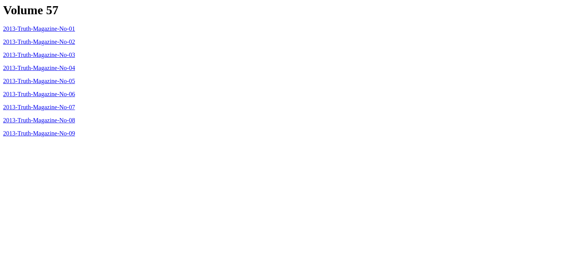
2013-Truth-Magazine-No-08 (39, 120)
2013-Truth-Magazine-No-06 (39, 94)
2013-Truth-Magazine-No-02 (39, 41)
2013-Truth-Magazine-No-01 (39, 28)
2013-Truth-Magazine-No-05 (39, 81)
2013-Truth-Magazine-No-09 (39, 133)
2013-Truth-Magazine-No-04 (39, 68)
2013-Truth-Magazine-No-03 (39, 55)
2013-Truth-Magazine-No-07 (39, 107)
